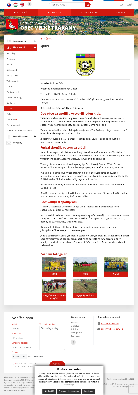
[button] (21, 12)
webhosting (9, 385)
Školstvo (10, 103)
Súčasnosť (11, 70)
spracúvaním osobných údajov (28, 366)
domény (33, 385)
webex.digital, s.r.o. (22, 385)
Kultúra (10, 86)
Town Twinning (14, 97)
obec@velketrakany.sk (112, 329)
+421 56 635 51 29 (110, 323)
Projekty (10, 59)
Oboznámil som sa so (28, 365)
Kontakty (120, 12)
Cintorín (10, 119)
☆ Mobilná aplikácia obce (19, 130)
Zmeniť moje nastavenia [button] (69, 391)
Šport (9, 108)
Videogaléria (12, 81)
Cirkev (9, 114)
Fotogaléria (12, 75)
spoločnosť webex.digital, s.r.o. (32, 388)
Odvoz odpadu (13, 125)
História (10, 64)
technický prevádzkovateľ (14, 390)
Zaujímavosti (12, 92)
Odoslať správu (57, 365)
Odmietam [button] (88, 391)
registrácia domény (12, 388)
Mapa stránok (26, 382)
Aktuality (10, 53)
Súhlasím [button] (49, 391)
